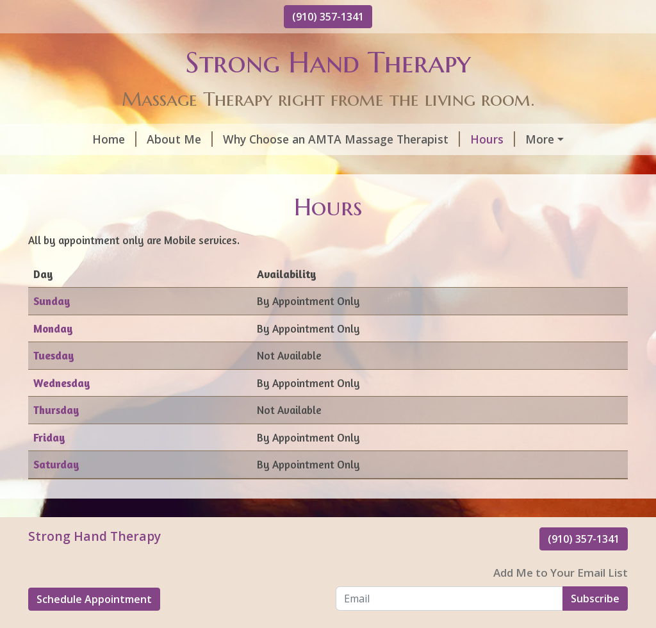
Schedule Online (87, 166)
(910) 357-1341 (328, 17)
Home (60, 139)
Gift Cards (180, 166)
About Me (126, 139)
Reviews (330, 166)
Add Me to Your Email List (560, 600)
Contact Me (261, 166)
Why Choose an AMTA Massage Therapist (287, 139)
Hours (438, 139)
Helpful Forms (516, 139)
